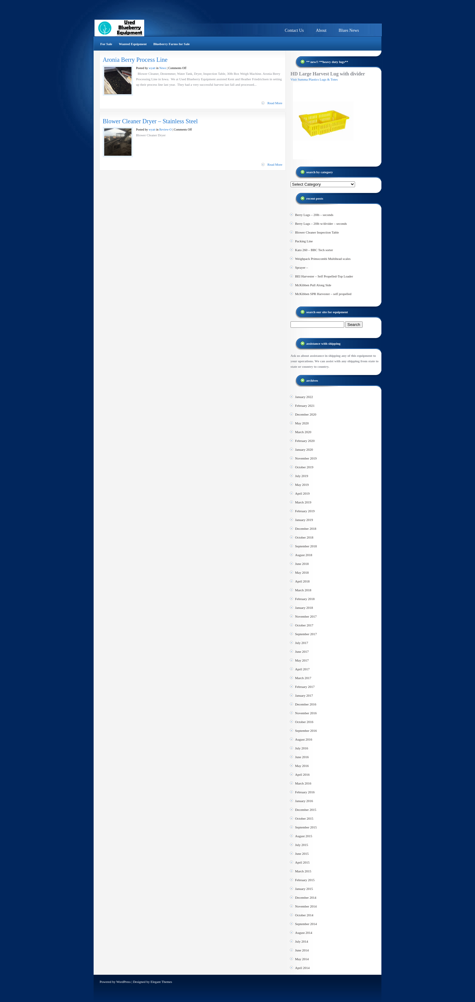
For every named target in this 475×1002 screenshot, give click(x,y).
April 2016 (302, 774)
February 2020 (304, 441)
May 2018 (302, 572)
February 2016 (304, 792)
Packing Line (304, 241)
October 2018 (304, 537)
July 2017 (301, 643)
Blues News (349, 30)
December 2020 (305, 414)
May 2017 (302, 660)
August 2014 (303, 932)
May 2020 (302, 423)
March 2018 (303, 590)
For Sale (106, 44)
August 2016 (303, 739)
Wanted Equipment (133, 44)
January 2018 (304, 607)
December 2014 (305, 897)
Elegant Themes (161, 982)
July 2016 (301, 748)
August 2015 (303, 836)
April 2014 (302, 968)
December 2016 (305, 704)
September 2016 (306, 730)
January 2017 (304, 695)
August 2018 (303, 555)
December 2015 (305, 809)
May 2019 (302, 484)
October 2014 (304, 915)
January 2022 (304, 397)
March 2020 (303, 432)
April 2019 (302, 493)
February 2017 (304, 686)
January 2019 (304, 520)
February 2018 (304, 599)
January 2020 (304, 449)
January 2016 (304, 801)
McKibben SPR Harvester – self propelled (323, 294)
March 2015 (303, 871)
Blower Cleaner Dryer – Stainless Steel (150, 121)
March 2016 (303, 783)
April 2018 (302, 581)
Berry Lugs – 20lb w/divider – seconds (321, 223)
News (162, 68)
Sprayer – (301, 267)
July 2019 (301, 476)
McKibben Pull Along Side (313, 285)
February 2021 (304, 405)
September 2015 (306, 827)
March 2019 (303, 502)
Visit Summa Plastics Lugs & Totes (314, 79)
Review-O (165, 129)
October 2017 (304, 625)
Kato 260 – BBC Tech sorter (314, 250)
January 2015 (304, 889)
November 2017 (306, 616)
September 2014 (306, 924)
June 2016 (302, 757)
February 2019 (304, 511)
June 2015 (302, 853)
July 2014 (301, 941)
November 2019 (306, 458)
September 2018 (306, 546)
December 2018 (305, 528)
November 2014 (306, 906)
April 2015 (302, 862)
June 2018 (302, 564)
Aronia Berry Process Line (135, 59)
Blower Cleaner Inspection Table (317, 232)
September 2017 (306, 634)
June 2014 (302, 950)
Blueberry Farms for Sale (171, 44)
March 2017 (303, 678)
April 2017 (302, 669)
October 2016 (304, 722)
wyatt (152, 68)
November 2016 (306, 713)
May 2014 (302, 959)
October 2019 (304, 467)
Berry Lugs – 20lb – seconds (314, 215)
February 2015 (304, 880)
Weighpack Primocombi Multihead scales (322, 258)
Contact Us (294, 30)
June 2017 (302, 651)
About (321, 30)
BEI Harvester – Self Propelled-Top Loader (324, 276)
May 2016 (302, 766)
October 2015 (304, 818)
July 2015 (301, 845)
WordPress (123, 982)
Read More (274, 103)
